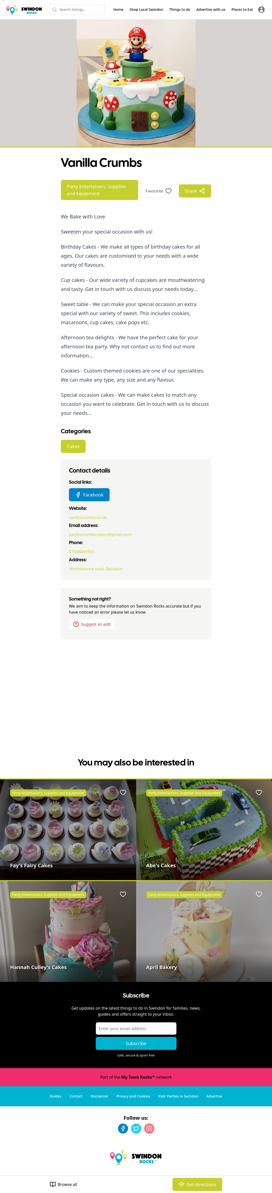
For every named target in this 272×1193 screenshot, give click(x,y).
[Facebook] (123, 1128)
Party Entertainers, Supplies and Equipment (96, 189)
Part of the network (136, 1077)
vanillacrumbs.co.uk (88, 517)
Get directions (197, 1184)
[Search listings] (77, 9)
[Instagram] (149, 1128)
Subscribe (136, 1043)
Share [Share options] (195, 191)
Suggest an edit (92, 624)
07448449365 (81, 551)
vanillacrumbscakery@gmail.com (100, 534)
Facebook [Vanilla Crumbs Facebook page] (89, 495)
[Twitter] (136, 1128)
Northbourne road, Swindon (95, 569)
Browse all (63, 1184)
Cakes (73, 446)
